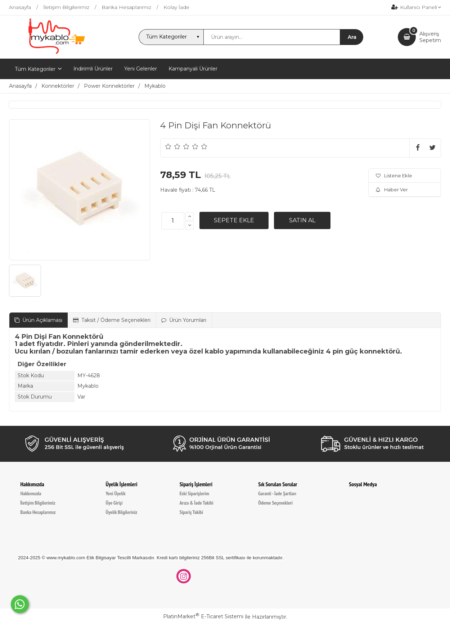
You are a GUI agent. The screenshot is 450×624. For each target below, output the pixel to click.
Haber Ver (392, 189)
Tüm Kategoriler (35, 69)
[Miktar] (172, 220)
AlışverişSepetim (430, 37)
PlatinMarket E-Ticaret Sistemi (203, 616)
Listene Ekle (394, 175)
